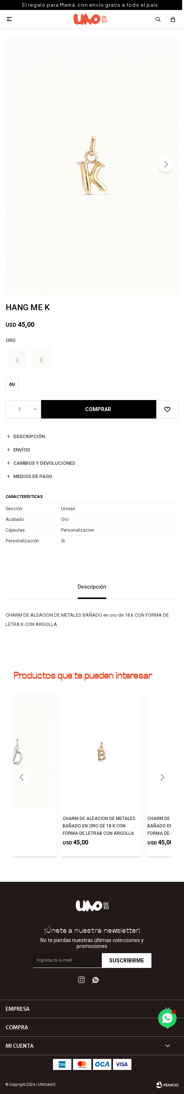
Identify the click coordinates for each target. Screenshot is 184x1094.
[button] (165, 164)
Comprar (98, 409)
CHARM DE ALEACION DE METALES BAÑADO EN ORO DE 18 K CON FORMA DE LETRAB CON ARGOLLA (99, 826)
